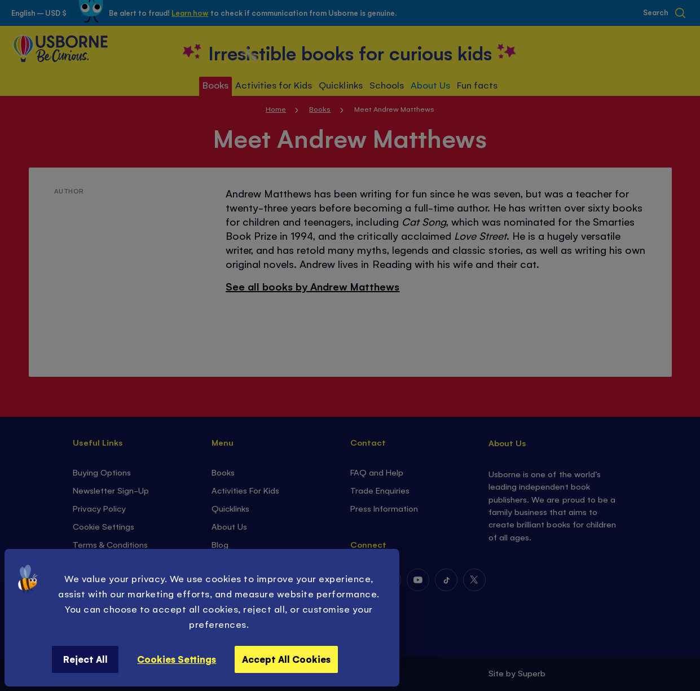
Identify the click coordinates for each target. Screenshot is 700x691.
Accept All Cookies (286, 659)
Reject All (85, 659)
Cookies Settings (176, 659)
